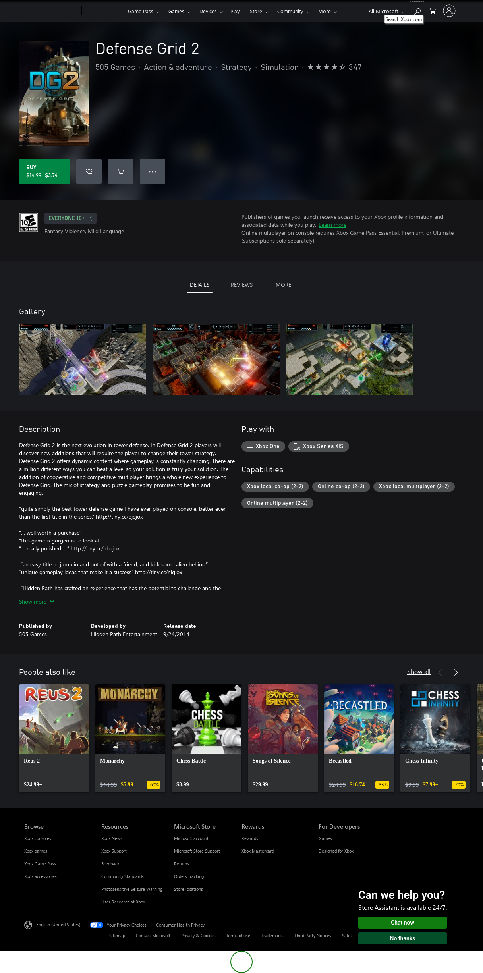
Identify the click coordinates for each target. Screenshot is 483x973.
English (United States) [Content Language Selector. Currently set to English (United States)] (58, 924)
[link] (54, 738)
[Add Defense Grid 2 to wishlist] (89, 171)
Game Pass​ (140, 11)
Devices (208, 11)
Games (176, 11)
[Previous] (440, 672)
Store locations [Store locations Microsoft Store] (188, 889)
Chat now (402, 922)
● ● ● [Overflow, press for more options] (152, 171)
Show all (419, 671)
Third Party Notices (312, 935)
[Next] (456, 672)
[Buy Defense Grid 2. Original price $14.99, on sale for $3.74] (44, 171)
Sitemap (117, 935)
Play (235, 11)
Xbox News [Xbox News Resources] (111, 838)
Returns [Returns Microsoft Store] (181, 863)
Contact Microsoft (153, 935)
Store (256, 11)
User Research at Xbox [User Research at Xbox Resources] (123, 901)
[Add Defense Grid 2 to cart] (120, 171)
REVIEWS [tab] (242, 284)
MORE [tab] (283, 284)
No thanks (402, 938)
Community (290, 11)
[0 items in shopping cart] (432, 10)
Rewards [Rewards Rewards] (250, 838)
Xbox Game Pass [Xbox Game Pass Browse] (40, 863)
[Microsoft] (51, 11)
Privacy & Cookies (198, 935)
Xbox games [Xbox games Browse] (35, 850)
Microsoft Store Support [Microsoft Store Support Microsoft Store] (197, 850)
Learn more (332, 224)
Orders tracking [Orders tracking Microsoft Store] (189, 876)
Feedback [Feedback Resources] (110, 863)
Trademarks (272, 935)
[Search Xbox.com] (417, 10)
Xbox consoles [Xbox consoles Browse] (37, 838)
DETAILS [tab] (199, 284)
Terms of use (238, 935)
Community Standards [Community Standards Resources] (122, 876)
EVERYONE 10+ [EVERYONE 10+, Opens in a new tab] (70, 218)
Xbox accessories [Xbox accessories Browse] (40, 876)
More (324, 11)
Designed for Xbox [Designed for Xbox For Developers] (336, 850)
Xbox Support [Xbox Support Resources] (114, 850)
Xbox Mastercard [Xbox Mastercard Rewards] (258, 850)
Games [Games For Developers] (325, 838)
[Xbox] (104, 11)
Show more (36, 601)
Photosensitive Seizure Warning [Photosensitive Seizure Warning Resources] (131, 889)
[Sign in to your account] (449, 10)
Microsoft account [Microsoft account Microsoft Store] (191, 838)
